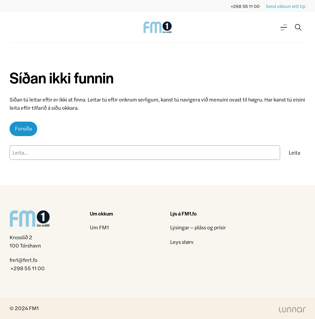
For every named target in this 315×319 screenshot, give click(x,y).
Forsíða (23, 128)
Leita (294, 152)
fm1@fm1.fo (24, 260)
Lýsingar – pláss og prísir (198, 227)
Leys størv (182, 242)
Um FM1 (99, 227)
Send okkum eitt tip (285, 6)
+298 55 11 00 (245, 6)
